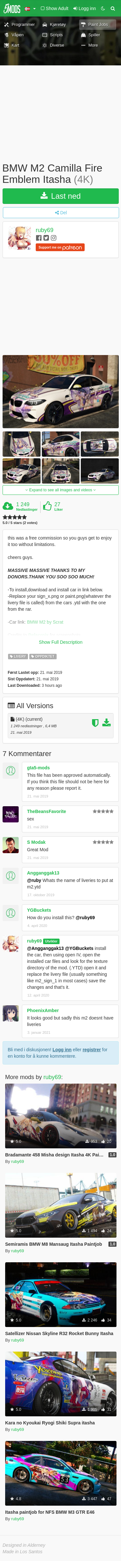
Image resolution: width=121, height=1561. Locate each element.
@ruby (34, 880)
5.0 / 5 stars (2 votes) (20, 523)
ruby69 (44, 230)
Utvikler (51, 941)
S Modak (36, 842)
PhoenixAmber (43, 1010)
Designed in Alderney (24, 1545)
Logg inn (61, 1049)
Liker (58, 509)
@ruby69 (85, 917)
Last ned (61, 196)
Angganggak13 (43, 872)
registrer (92, 1049)
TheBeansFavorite (46, 811)
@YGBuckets (79, 948)
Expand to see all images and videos (60, 490)
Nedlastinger (27, 509)
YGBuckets (39, 910)
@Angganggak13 (45, 948)
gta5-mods (38, 767)
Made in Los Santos (22, 1551)
